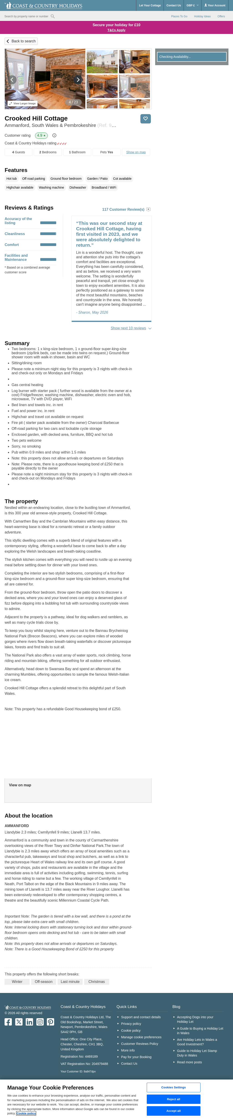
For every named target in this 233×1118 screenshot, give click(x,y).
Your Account (214, 5)
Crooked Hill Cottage (36, 118)
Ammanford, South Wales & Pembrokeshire (61, 125)
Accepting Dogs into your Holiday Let (195, 1019)
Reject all (173, 1099)
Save (145, 119)
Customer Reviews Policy (139, 1044)
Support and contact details (141, 1017)
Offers (221, 16)
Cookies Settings (173, 1087)
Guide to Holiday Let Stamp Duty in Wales (197, 1053)
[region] (116, 1099)
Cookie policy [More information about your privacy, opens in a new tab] (26, 1113)
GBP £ (193, 5)
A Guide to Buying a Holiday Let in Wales (200, 1031)
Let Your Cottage (150, 5)
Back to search (24, 41)
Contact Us (174, 5)
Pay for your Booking (136, 1057)
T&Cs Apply (117, 30)
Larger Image (22, 103)
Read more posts (189, 1062)
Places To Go (179, 16)
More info (128, 1050)
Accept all (174, 1111)
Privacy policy (131, 1024)
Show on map (136, 152)
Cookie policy (131, 1030)
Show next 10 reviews (128, 328)
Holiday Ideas (202, 16)
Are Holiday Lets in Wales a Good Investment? (197, 1042)
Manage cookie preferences (141, 1037)
